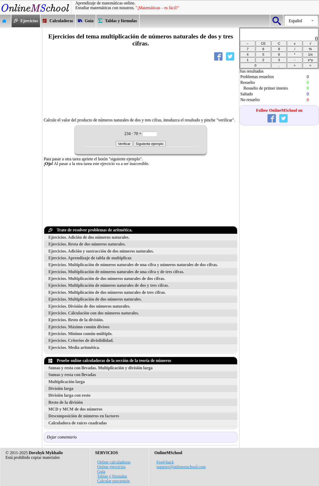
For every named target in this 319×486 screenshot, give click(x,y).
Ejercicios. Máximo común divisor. (79, 327)
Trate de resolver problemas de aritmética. (90, 230)
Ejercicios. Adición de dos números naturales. (88, 237)
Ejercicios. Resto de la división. (76, 320)
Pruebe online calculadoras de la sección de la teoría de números (109, 360)
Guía (101, 471)
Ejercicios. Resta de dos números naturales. (87, 244)
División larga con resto (69, 395)
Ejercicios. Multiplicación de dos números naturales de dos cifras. (106, 278)
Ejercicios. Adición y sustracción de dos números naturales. (101, 251)
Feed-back (165, 462)
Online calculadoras (114, 462)
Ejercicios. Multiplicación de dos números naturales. (95, 299)
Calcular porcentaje (113, 481)
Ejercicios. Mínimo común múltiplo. (80, 333)
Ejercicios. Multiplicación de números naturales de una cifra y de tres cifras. (116, 272)
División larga (60, 388)
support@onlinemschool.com (181, 467)
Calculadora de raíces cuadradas (77, 423)
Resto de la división (65, 402)
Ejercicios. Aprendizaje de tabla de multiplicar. (90, 258)
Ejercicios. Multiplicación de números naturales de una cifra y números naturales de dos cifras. (133, 264)
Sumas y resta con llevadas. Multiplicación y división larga (100, 368)
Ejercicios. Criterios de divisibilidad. (80, 340)
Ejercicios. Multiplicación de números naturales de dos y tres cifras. (108, 285)
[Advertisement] (21, 106)
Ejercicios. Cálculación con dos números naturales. (93, 313)
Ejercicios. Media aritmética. (74, 347)
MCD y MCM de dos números (75, 409)
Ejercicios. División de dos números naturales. (89, 306)
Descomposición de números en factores (83, 416)
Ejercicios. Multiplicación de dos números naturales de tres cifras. (107, 292)
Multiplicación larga (66, 381)
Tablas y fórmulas (112, 476)
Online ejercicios (111, 467)
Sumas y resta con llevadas (72, 374)
